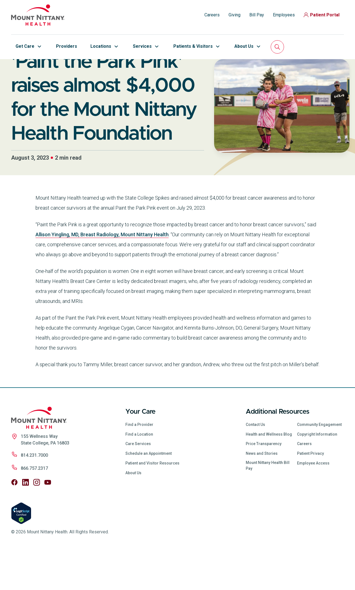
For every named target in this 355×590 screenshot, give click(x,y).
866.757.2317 (34, 506)
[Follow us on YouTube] (47, 520)
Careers (212, 14)
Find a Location (139, 472)
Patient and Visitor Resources (152, 501)
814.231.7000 (34, 493)
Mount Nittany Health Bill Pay (268, 503)
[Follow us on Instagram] (36, 520)
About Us (133, 511)
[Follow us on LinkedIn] (25, 520)
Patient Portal (321, 14)
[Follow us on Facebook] (14, 520)
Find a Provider (139, 462)
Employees (284, 14)
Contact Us (255, 462)
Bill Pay (256, 14)
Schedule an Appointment (148, 491)
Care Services (138, 481)
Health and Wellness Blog (269, 472)
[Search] (277, 47)
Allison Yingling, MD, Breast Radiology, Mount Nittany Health (102, 272)
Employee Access (313, 501)
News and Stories (262, 491)
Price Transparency (264, 481)
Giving (234, 14)
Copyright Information (317, 472)
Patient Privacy (310, 491)
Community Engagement (319, 462)
